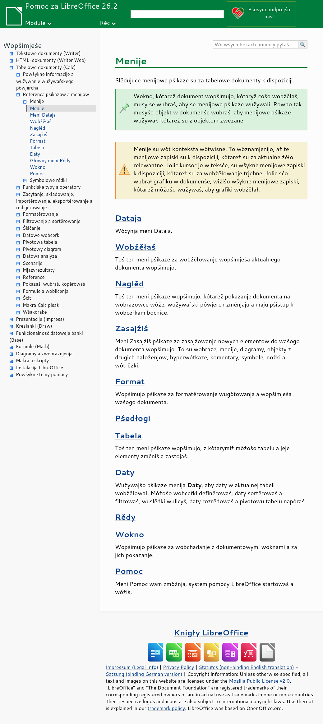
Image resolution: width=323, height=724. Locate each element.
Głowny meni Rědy (50, 160)
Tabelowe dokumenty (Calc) (46, 67)
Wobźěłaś (41, 121)
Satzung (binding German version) (144, 674)
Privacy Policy (178, 667)
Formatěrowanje (40, 214)
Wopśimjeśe (22, 45)
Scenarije (32, 263)
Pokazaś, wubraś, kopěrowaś (54, 284)
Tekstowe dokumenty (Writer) (48, 53)
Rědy (125, 516)
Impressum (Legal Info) (132, 667)
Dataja (128, 217)
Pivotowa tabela (40, 242)
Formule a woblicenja (45, 291)
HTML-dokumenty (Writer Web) (51, 60)
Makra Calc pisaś (41, 305)
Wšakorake (35, 312)
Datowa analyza (40, 256)
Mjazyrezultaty (39, 270)
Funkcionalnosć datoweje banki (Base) (46, 337)
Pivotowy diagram (42, 249)
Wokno (37, 167)
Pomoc (37, 173)
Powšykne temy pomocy (42, 374)
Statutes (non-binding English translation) (246, 667)
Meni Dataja (43, 115)
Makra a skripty (32, 360)
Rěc (105, 22)
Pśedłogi (132, 418)
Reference (34, 277)
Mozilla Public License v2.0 (259, 680)
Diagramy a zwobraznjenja (44, 353)
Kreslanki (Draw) (34, 326)
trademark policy (166, 708)
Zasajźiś (38, 134)
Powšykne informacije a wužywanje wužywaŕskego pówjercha (45, 81)
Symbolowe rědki (48, 180)
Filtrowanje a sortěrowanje (52, 221)
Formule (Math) (32, 346)
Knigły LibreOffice (211, 632)
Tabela (37, 147)
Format (37, 141)
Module (35, 22)
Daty (35, 154)
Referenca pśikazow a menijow (56, 94)
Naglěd (37, 128)
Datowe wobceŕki (42, 235)
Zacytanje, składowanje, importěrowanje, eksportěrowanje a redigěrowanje (54, 201)
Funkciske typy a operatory (52, 187)
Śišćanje (31, 228)
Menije (37, 101)
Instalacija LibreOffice (39, 367)
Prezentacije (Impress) (40, 319)
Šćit (27, 298)
